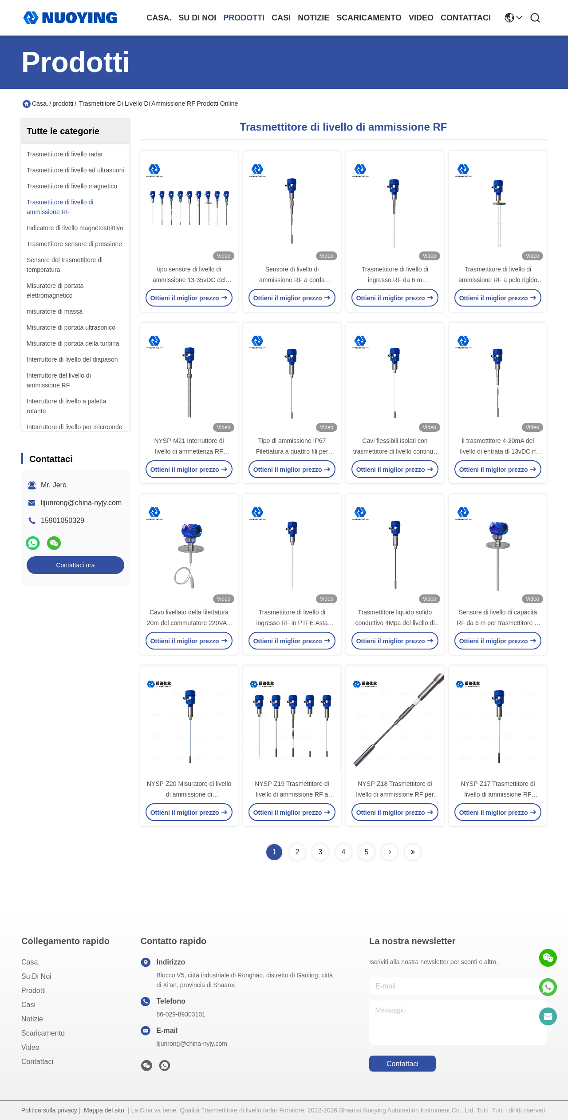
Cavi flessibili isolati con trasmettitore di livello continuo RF (395, 451)
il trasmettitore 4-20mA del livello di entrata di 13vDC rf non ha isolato (498, 451)
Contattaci (466, 17)
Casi (281, 17)
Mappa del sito (104, 1110)
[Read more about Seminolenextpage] (390, 852)
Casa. (158, 17)
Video (421, 17)
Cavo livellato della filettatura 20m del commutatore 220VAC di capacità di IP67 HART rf (189, 623)
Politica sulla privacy (49, 1110)
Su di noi (197, 17)
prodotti (243, 17)
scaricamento (369, 17)
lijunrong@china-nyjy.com (81, 502)
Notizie (313, 17)
